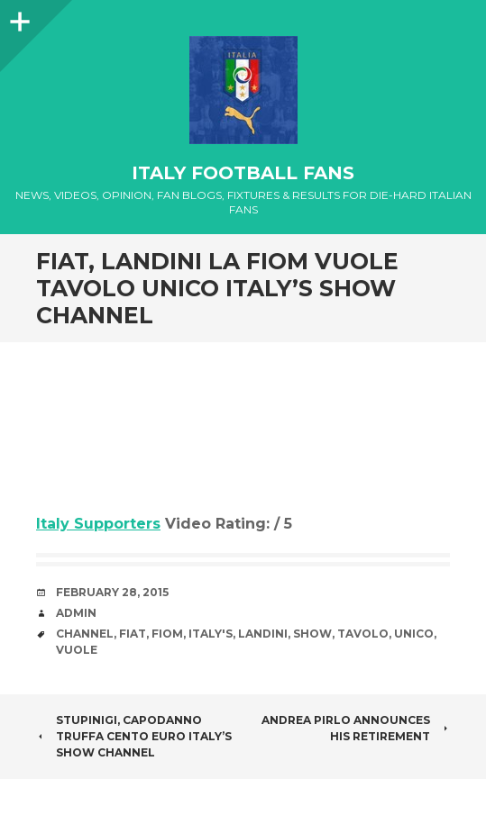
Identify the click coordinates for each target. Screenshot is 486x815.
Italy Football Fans (243, 173)
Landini (263, 633)
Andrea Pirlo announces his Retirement (355, 728)
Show (312, 633)
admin (76, 613)
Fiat (132, 633)
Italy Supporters (98, 523)
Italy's (210, 633)
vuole (76, 650)
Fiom (167, 633)
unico (414, 633)
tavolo (363, 633)
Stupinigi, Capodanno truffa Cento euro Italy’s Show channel (134, 736)
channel (85, 633)
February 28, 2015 (112, 592)
